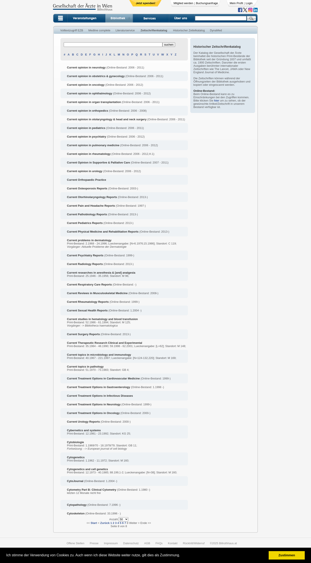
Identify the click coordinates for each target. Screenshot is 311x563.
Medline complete (99, 30)
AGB (147, 543)
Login (249, 3)
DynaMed (216, 30)
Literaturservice (125, 30)
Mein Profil (236, 3)
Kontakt (173, 543)
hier (216, 100)
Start (94, 523)
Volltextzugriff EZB (71, 30)
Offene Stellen (75, 543)
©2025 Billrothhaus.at (223, 543)
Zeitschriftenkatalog (154, 30)
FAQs (159, 543)
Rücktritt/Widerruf (194, 543)
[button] (181, 555)
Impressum (111, 543)
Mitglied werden (183, 3)
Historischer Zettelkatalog (189, 30)
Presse (94, 543)
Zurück (104, 523)
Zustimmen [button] (286, 555)
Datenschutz (131, 543)
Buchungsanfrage (207, 3)
